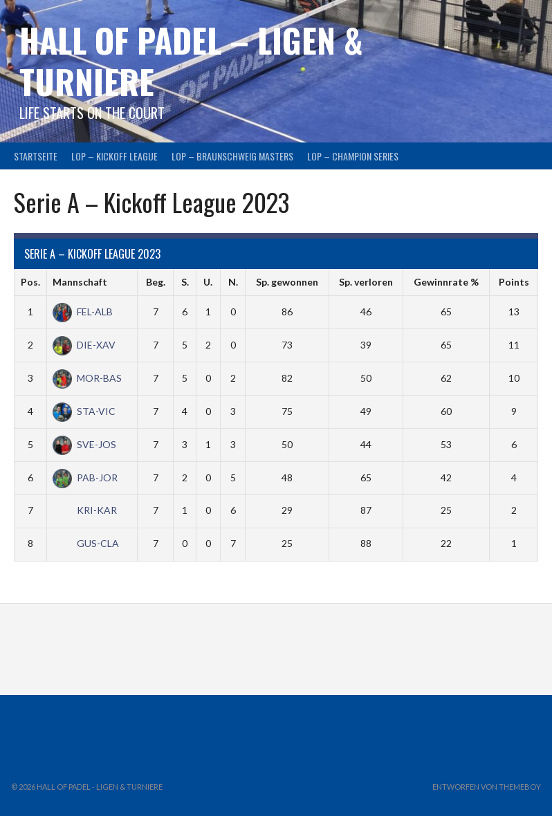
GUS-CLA (86, 543)
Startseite (35, 156)
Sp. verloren (366, 282)
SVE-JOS (84, 444)
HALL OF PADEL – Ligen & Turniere (191, 60)
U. (207, 282)
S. (185, 282)
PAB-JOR (85, 477)
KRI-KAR (85, 510)
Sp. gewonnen (287, 282)
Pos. (30, 282)
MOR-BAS (87, 378)
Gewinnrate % (446, 282)
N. (233, 282)
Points (514, 282)
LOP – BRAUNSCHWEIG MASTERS (232, 156)
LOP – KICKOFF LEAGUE (114, 156)
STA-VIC (84, 411)
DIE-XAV (84, 345)
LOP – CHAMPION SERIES (352, 156)
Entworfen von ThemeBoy (486, 786)
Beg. (155, 282)
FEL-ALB (83, 311)
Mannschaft (80, 282)
